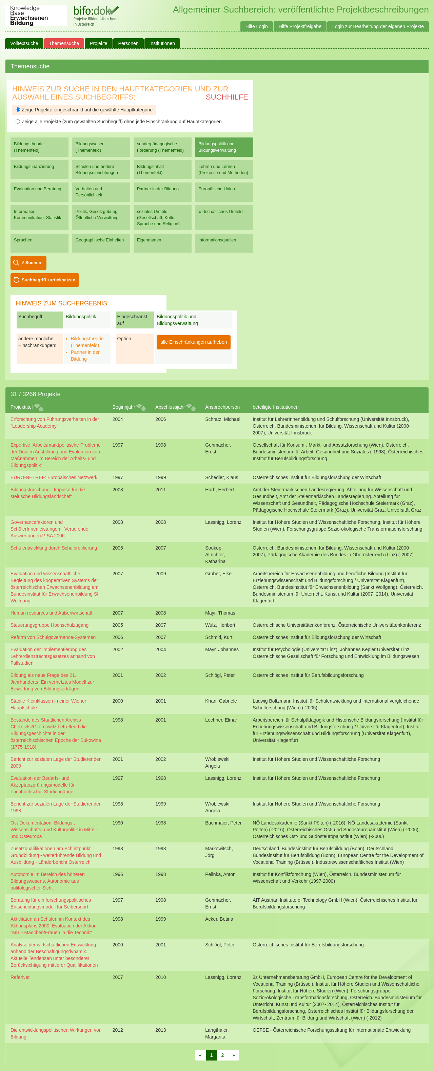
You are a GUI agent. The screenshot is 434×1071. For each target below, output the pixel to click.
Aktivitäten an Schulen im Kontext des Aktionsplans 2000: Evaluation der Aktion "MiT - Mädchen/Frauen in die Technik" (54, 925)
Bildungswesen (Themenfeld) (89, 146)
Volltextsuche (24, 43)
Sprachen (23, 239)
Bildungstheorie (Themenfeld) (29, 146)
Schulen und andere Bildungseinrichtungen (96, 169)
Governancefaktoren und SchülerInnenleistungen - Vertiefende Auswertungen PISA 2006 (49, 528)
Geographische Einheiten (99, 239)
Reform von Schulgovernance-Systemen (53, 637)
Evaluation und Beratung (37, 188)
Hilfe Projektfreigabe (300, 26)
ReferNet (20, 977)
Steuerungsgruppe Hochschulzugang (49, 625)
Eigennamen (149, 239)
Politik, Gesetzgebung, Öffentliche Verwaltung (96, 214)
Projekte (98, 43)
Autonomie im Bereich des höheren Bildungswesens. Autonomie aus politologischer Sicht (48, 881)
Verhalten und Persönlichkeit (88, 191)
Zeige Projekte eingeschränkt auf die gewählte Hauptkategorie (84, 109)
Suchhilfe (227, 97)
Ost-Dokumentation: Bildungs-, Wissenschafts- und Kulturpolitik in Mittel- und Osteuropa (54, 829)
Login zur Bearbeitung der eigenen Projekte (378, 26)
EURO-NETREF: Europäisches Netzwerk (54, 477)
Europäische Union (216, 188)
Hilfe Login (256, 26)
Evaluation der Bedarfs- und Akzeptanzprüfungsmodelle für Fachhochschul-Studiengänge (43, 784)
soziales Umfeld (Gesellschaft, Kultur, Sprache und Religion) (158, 217)
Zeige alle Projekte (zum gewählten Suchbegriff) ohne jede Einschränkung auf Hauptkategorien (119, 121)
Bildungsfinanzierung (34, 166)
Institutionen (162, 43)
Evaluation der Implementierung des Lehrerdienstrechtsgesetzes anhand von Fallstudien (53, 656)
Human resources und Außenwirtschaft (51, 613)
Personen (128, 43)
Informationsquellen (217, 239)
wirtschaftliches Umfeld (220, 211)
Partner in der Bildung (158, 188)
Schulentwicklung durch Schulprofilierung (54, 548)
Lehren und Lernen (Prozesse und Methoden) (223, 169)
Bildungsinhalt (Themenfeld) (150, 169)
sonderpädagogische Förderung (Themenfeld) (160, 146)
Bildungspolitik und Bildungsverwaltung (217, 146)
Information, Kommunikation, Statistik (37, 214)
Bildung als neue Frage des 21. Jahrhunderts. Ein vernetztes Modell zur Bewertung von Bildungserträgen (52, 681)
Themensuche (64, 43)
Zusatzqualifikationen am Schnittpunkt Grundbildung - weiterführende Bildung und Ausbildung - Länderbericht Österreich (56, 855)
